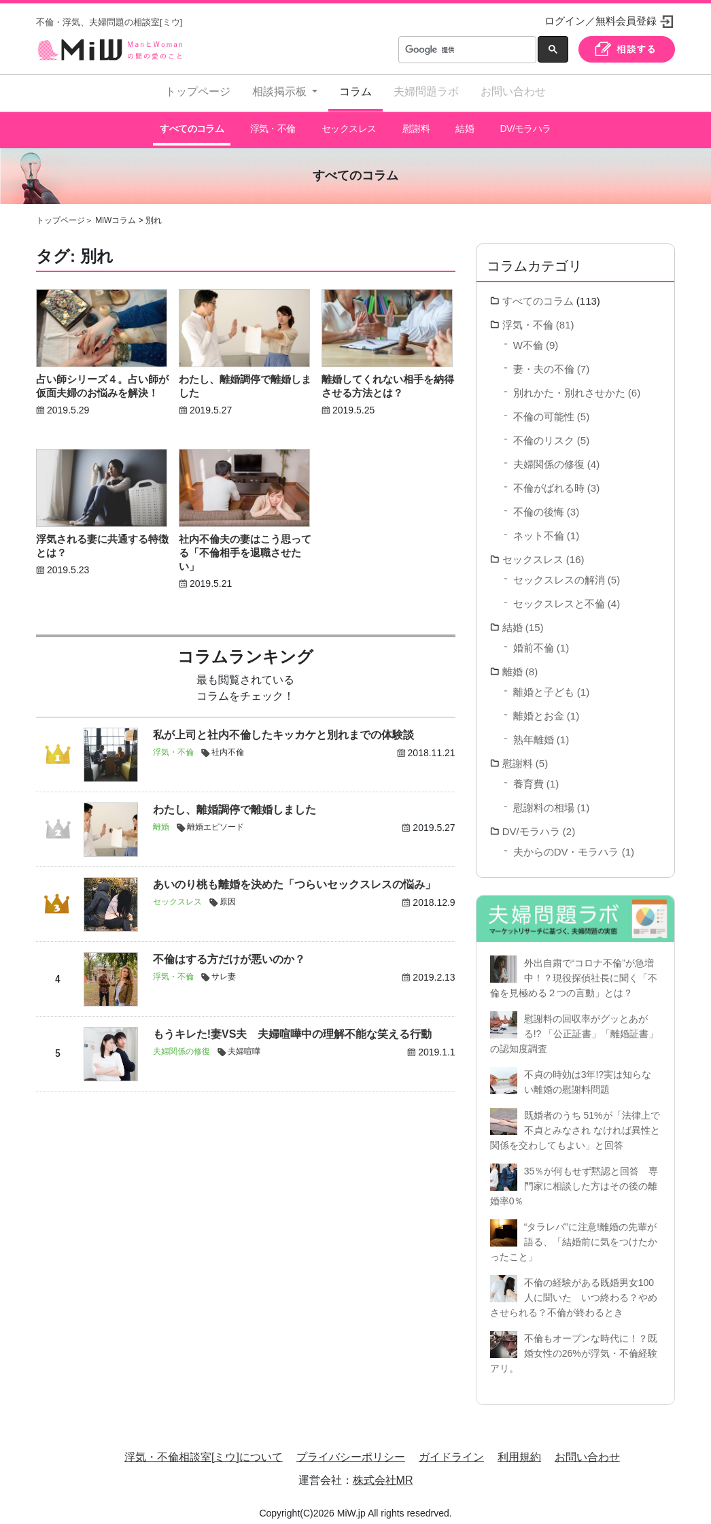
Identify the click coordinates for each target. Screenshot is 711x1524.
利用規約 (519, 1451)
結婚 (464, 125)
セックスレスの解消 (559, 573)
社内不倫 (227, 746)
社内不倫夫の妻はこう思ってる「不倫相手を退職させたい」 (245, 546)
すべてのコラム (192, 125)
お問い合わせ (513, 91)
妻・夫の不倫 (543, 363)
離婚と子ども (543, 686)
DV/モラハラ (524, 125)
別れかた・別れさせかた (569, 386)
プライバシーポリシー (350, 1451)
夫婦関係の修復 (181, 1046)
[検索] (466, 49)
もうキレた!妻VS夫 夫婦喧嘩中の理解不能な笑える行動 (292, 1028)
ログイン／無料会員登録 (600, 21)
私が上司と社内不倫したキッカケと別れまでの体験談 (283, 729)
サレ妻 (223, 971)
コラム (355, 91)
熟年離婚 (533, 733)
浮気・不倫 (272, 125)
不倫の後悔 (538, 505)
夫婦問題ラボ (426, 91)
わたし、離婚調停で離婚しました (234, 804)
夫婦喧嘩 (244, 1046)
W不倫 (528, 339)
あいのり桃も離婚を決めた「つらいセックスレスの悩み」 (294, 879)
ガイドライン (451, 1451)
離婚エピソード (215, 821)
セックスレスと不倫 (559, 597)
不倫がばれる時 (549, 482)
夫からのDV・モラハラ (566, 845)
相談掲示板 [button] (280, 91)
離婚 (161, 821)
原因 (228, 896)
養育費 (528, 777)
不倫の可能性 (543, 410)
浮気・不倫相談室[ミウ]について (203, 1451)
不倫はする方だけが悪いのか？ (229, 954)
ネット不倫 (538, 529)
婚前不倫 (533, 641)
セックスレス (348, 125)
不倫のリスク (543, 434)
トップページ (197, 91)
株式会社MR (383, 1474)
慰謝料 (415, 125)
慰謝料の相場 (543, 801)
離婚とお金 (538, 709)
